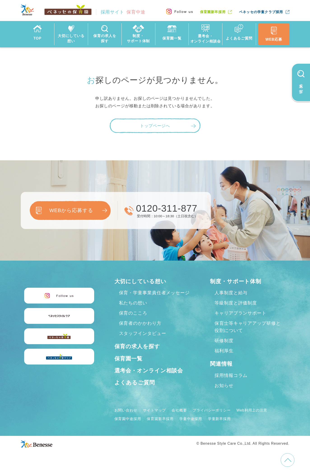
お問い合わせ (125, 410)
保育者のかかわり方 (140, 323)
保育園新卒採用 (213, 12)
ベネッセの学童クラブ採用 (261, 12)
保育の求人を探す (137, 346)
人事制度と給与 (230, 292)
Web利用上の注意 (251, 410)
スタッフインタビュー (142, 333)
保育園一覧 (128, 358)
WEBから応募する (71, 210)
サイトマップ (154, 410)
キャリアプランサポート (240, 313)
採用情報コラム (230, 375)
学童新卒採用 (219, 419)
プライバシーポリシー (212, 410)
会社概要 (179, 410)
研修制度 (223, 340)
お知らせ (223, 385)
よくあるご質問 (134, 382)
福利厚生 (223, 350)
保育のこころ (133, 313)
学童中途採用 (190, 419)
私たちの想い (133, 302)
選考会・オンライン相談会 (148, 370)
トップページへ (155, 126)
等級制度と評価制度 (235, 302)
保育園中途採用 (127, 419)
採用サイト (123, 11)
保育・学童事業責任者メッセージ (154, 292)
